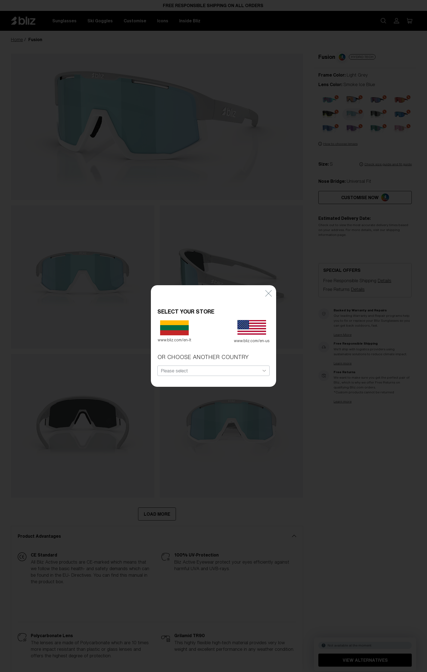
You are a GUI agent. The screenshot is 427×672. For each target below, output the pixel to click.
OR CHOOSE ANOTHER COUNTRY (203, 354)
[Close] (268, 290)
